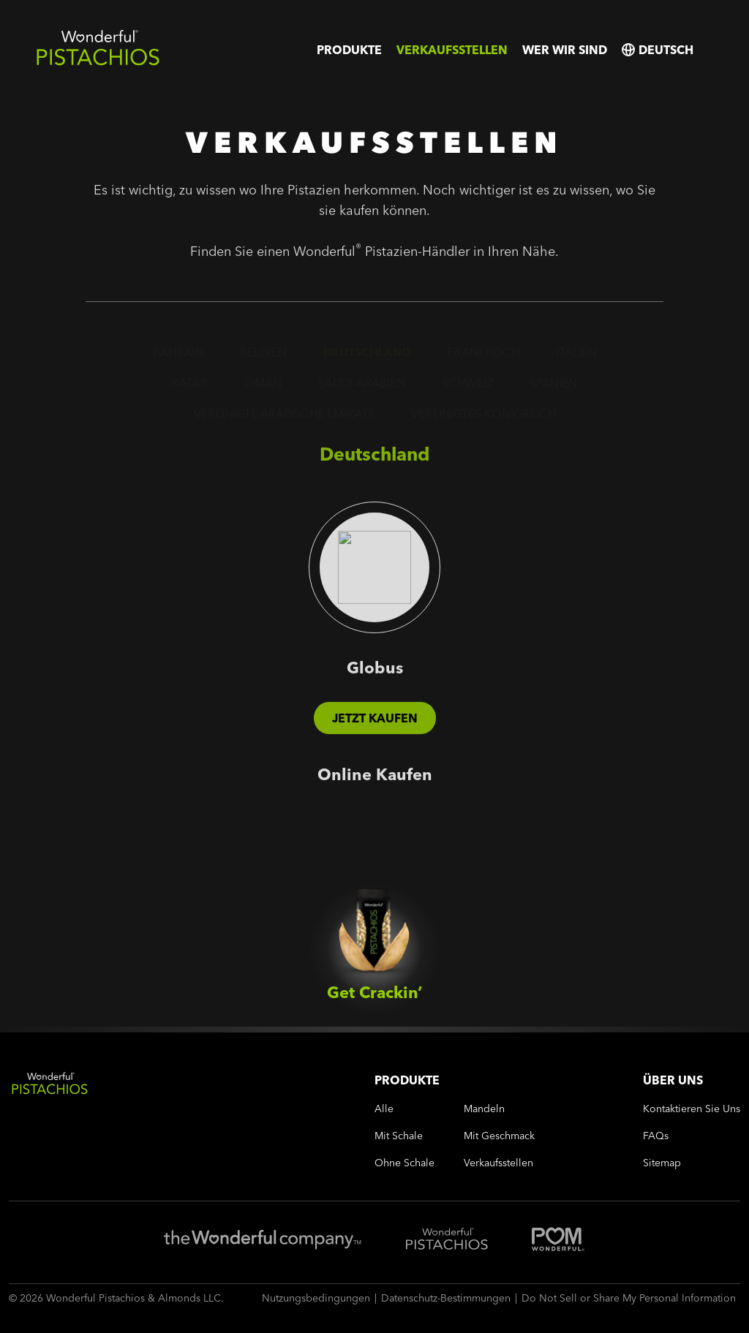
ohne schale (404, 1163)
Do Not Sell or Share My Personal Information (629, 1297)
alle (384, 1109)
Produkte (349, 49)
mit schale (398, 1136)
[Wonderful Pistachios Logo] (98, 62)
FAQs (656, 1136)
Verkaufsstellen (452, 49)
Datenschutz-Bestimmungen (446, 1297)
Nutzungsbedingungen (316, 1297)
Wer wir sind (564, 49)
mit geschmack (499, 1136)
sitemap (662, 1163)
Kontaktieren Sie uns (691, 1109)
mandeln (484, 1109)
